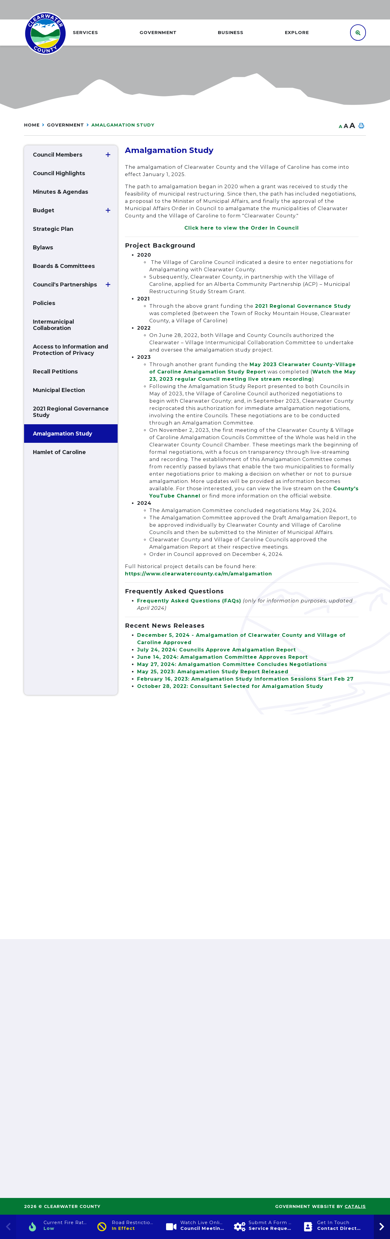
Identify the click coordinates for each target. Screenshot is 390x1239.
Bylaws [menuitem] (43, 247)
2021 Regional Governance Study (303, 306)
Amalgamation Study (122, 125)
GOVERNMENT (65, 125)
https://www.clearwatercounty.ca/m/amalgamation (198, 574)
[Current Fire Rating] (58, 1227)
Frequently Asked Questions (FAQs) (189, 601)
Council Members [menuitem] (57, 154)
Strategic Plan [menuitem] (53, 229)
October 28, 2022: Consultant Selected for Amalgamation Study (230, 686)
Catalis (355, 1206)
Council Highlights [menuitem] (59, 173)
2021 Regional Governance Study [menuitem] (71, 411)
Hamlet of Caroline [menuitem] (59, 452)
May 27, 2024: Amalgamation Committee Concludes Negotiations (232, 664)
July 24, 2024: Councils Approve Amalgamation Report (216, 650)
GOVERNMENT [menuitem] (158, 32)
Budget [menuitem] (43, 210)
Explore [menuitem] (297, 32)
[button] (108, 154)
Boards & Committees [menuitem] (64, 266)
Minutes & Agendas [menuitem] (60, 192)
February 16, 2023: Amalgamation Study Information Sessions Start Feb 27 (245, 679)
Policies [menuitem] (44, 303)
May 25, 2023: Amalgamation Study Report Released (213, 672)
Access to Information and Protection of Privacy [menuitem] (70, 349)
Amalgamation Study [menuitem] (62, 433)
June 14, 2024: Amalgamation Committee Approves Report (222, 657)
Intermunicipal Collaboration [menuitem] (53, 324)
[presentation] (382, 1227)
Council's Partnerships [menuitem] (65, 284)
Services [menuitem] (85, 32)
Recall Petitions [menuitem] (55, 371)
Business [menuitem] (230, 32)
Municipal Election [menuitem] (59, 390)
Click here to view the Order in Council (241, 228)
